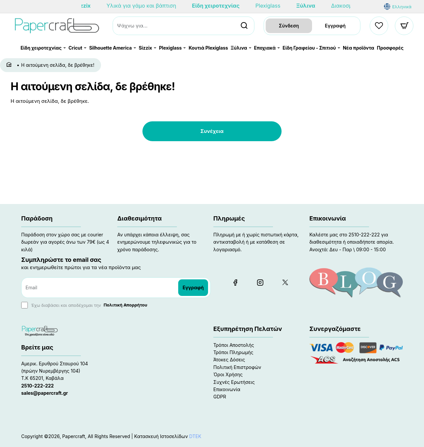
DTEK (195, 436)
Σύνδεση (289, 25)
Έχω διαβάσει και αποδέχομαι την (85, 305)
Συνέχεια (212, 131)
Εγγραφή (335, 25)
